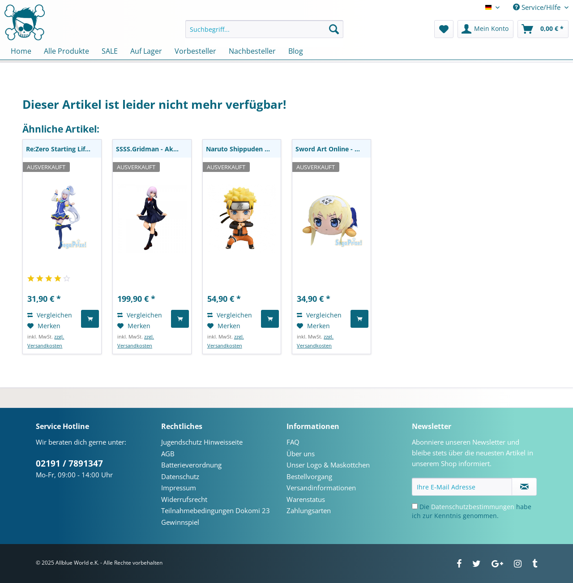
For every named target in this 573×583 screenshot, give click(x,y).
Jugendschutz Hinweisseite (202, 441)
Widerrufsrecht (184, 499)
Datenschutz (180, 476)
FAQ (292, 441)
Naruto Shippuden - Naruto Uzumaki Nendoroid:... (243, 149)
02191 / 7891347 (69, 463)
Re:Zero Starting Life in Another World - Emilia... (63, 149)
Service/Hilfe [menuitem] (537, 7)
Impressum (178, 487)
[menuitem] (264, 33)
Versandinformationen (321, 487)
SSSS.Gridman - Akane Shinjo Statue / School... (153, 149)
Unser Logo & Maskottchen (328, 464)
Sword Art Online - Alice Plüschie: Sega (333, 149)
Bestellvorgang (309, 476)
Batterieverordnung (191, 464)
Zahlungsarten (308, 510)
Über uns (300, 453)
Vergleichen (49, 315)
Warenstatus (305, 499)
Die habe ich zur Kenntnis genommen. (471, 511)
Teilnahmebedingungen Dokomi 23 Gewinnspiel (215, 516)
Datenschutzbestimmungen (472, 506)
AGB (168, 453)
